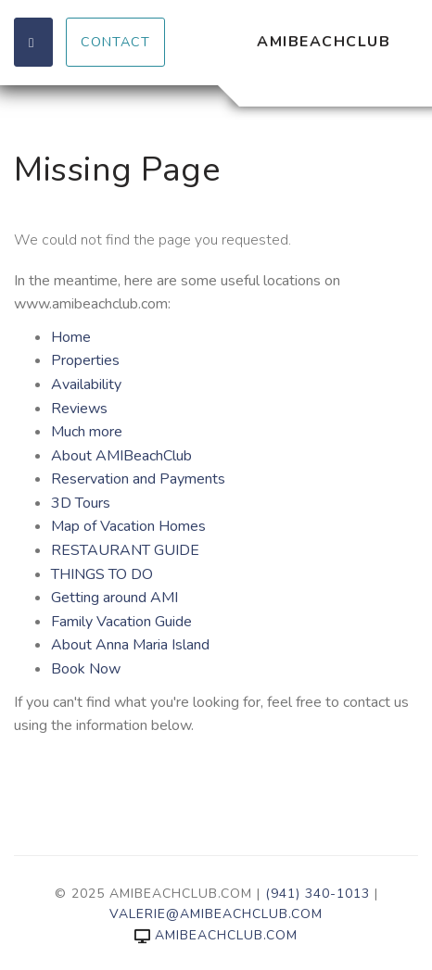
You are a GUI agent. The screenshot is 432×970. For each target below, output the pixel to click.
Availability (86, 384)
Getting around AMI (114, 597)
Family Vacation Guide (121, 621)
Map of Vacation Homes (128, 526)
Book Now (86, 669)
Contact (115, 41)
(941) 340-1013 (317, 893)
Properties (85, 360)
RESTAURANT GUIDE (125, 550)
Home (71, 337)
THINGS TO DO (102, 574)
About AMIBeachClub (121, 456)
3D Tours (80, 503)
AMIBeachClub (323, 41)
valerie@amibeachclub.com (216, 914)
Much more (86, 432)
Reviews (79, 408)
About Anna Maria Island (130, 645)
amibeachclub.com (216, 935)
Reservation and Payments (138, 479)
